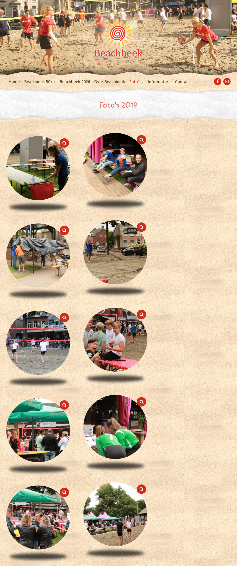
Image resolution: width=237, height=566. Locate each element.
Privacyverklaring (21, 534)
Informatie (158, 85)
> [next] (230, 453)
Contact (182, 85)
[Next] (227, 409)
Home (14, 85)
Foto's (135, 85)
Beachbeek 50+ (38, 85)
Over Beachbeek (109, 85)
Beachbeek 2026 (75, 85)
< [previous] (6, 453)
